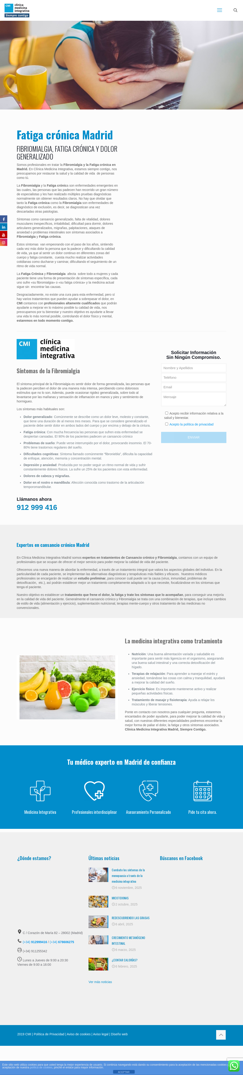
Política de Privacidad (49, 1034)
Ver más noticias (100, 982)
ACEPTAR (123, 1072)
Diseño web (119, 1034)
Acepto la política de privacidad (192, 424)
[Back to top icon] (221, 1035)
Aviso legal (100, 1034)
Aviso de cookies (79, 1034)
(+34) (35, 942)
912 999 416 (37, 507)
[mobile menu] (219, 10)
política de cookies (41, 1067)
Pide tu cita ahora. (202, 812)
